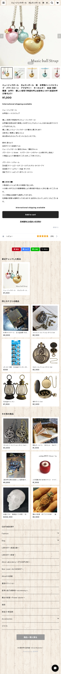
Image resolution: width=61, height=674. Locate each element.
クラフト (5, 626)
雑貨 (3, 605)
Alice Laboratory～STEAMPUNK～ (16, 562)
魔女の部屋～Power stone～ (13, 598)
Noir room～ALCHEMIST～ (13, 569)
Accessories (7, 619)
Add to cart (30, 214)
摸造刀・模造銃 (7, 612)
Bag (3, 541)
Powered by (30, 651)
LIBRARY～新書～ (9, 555)
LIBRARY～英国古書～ (10, 548)
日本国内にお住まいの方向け (30, 222)
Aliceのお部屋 (7, 576)
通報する (56, 227)
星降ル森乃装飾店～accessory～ (15, 590)
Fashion (5, 534)
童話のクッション (8, 583)
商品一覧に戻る (30, 637)
